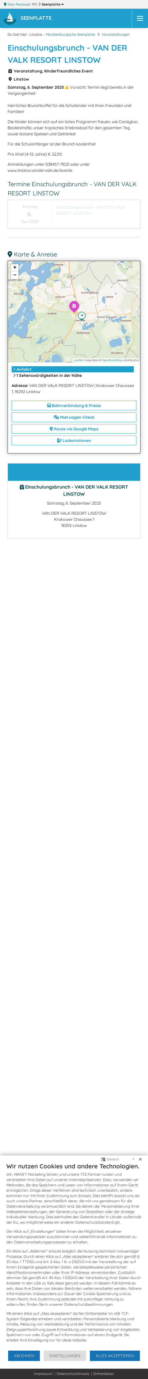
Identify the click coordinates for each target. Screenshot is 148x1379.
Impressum (43, 1373)
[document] (74, 1256)
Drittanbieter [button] (103, 1373)
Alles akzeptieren (115, 1355)
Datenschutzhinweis (73, 1373)
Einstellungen (65, 1355)
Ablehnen (24, 1355)
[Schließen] (140, 1159)
